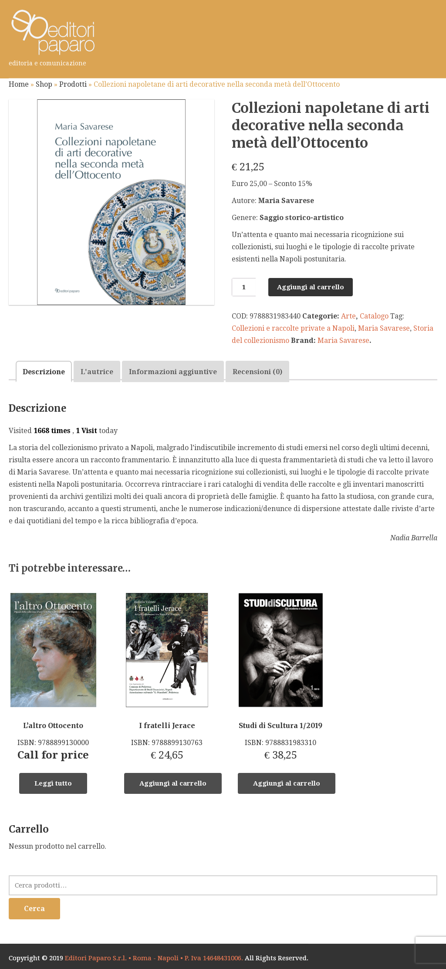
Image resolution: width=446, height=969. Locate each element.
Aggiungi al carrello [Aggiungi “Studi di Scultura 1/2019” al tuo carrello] (286, 783)
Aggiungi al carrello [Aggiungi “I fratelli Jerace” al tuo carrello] (172, 783)
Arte (348, 316)
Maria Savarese (384, 328)
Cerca (34, 909)
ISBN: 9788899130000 (53, 677)
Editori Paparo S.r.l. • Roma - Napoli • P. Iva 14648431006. (154, 958)
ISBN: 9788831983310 (280, 677)
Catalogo (374, 316)
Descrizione (44, 372)
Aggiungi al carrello (310, 287)
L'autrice (97, 372)
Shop (44, 84)
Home (19, 84)
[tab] (44, 371)
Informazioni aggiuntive (173, 372)
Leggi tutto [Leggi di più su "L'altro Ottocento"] (53, 783)
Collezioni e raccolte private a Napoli (293, 328)
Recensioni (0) (257, 372)
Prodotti (73, 84)
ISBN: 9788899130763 (166, 677)
